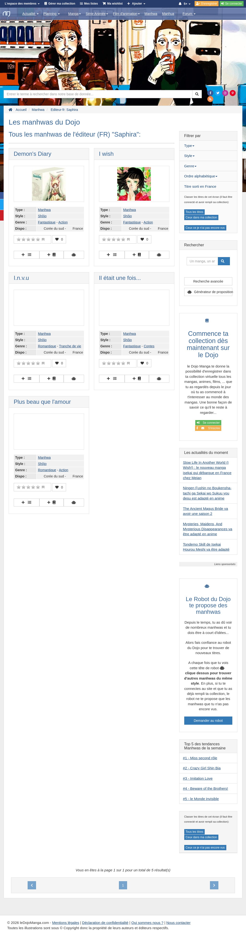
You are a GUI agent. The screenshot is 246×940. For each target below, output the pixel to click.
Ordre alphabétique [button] (200, 176)
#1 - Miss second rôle (200, 758)
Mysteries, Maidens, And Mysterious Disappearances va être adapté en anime (207, 529)
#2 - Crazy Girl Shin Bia (202, 768)
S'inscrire (208, 428)
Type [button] (189, 146)
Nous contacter (178, 923)
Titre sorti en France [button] (200, 186)
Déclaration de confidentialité (105, 923)
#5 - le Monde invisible (201, 799)
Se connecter (208, 422)
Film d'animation (126, 14)
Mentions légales (65, 923)
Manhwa (151, 14)
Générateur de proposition (213, 292)
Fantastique (46, 222)
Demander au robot (208, 721)
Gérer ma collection (61, 3)
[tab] (208, 146)
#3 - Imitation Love (198, 778)
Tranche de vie (70, 346)
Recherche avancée (208, 281)
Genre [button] (190, 166)
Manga (74, 14)
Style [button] (189, 156)
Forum (189, 14)
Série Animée (97, 14)
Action (63, 222)
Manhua (168, 14)
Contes (149, 346)
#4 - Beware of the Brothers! (205, 788)
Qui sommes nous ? (147, 923)
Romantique (47, 346)
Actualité (30, 14)
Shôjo (42, 216)
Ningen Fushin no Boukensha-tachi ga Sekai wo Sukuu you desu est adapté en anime (207, 493)
